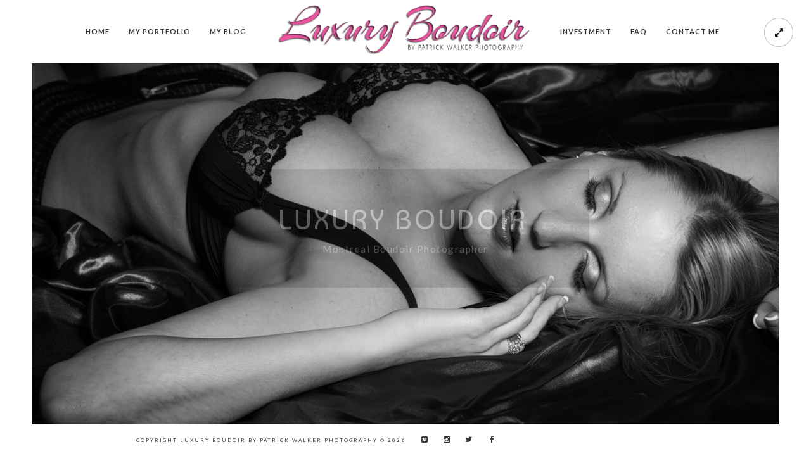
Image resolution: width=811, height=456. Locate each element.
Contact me (693, 31)
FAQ (638, 31)
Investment (585, 31)
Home (98, 31)
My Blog (228, 31)
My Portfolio (160, 31)
